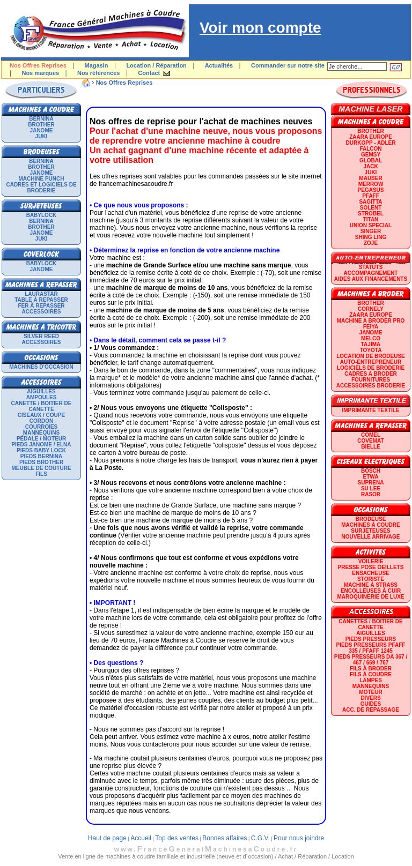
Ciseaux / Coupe (41, 415)
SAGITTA (370, 202)
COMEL (370, 435)
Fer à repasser (41, 306)
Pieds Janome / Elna (41, 444)
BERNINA (41, 119)
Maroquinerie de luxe (370, 597)
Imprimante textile (370, 410)
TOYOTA (371, 350)
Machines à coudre (370, 525)
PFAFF (370, 196)
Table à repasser (41, 300)
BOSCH (370, 471)
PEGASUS (371, 190)
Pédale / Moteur (41, 439)
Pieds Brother (41, 462)
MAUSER (370, 178)
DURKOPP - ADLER (371, 143)
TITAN (371, 219)
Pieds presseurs (370, 639)
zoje (371, 243)
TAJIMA (370, 344)
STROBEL (371, 213)
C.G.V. (260, 838)
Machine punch (41, 179)
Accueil (140, 838)
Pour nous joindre (299, 838)
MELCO (370, 338)
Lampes (370, 680)
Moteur (370, 692)
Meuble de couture (41, 468)
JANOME (41, 130)
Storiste (370, 579)
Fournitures (370, 380)
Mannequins (41, 433)
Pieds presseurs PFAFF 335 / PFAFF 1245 (371, 648)
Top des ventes (176, 838)
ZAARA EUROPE (370, 137)
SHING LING (370, 237)
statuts (371, 267)
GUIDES (370, 704)
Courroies (41, 427)
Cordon (41, 421)
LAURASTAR (41, 294)
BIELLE (370, 447)
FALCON (370, 149)
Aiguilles (41, 391)
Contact (149, 73)
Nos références (98, 73)
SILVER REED (41, 336)
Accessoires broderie (370, 386)
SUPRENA (371, 483)
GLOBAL (370, 160)
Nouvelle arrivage (371, 537)
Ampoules (41, 397)
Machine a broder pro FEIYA (370, 324)
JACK (370, 166)
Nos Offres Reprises (124, 82)
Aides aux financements (370, 279)
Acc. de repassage (370, 710)
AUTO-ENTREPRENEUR (370, 362)
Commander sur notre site (288, 65)
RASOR (370, 494)
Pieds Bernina (41, 456)
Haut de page (107, 838)
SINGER (370, 231)
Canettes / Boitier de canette (370, 624)
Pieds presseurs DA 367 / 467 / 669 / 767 (370, 660)
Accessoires (41, 312)
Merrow (371, 184)
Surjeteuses (370, 531)
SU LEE (370, 488)
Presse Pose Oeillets (371, 567)
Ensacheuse (370, 573)
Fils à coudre (371, 674)
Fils (41, 474)
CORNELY (371, 309)
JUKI (41, 136)
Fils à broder (371, 668)
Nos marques (40, 73)
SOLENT (371, 208)
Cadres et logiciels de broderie (41, 187)
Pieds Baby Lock (41, 450)
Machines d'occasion (41, 367)
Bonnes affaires (224, 838)
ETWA (371, 477)
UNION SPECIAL (371, 225)
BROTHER (41, 125)
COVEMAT (370, 441)
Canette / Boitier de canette (41, 406)
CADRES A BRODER (370, 374)
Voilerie (371, 561)
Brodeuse (371, 519)
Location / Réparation (156, 65)
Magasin (96, 65)
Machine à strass (371, 585)
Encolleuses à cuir (371, 591)
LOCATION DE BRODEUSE (370, 356)
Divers (370, 698)
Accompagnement (371, 273)
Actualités (219, 65)
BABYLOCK (41, 215)
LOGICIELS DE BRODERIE (370, 368)
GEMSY (370, 155)
